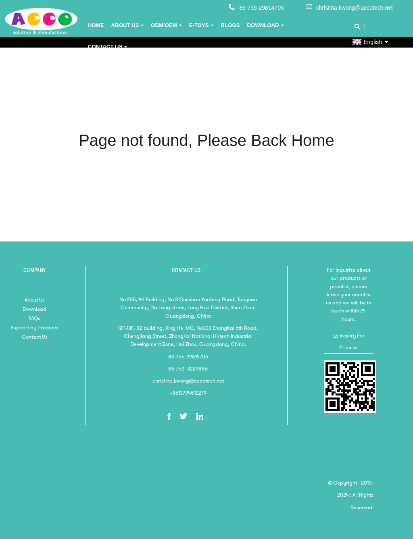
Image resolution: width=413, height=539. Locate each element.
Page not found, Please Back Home (206, 140)
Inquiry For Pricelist (352, 341)
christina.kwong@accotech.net (354, 7)
